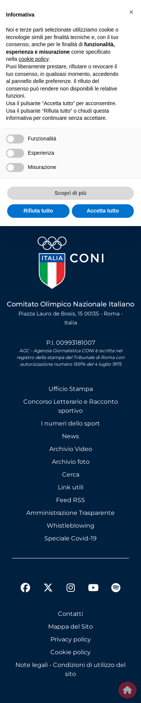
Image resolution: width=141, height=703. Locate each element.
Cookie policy (70, 652)
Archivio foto (70, 461)
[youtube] (93, 588)
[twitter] (48, 581)
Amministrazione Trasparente (70, 512)
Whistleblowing (70, 525)
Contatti (70, 613)
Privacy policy (70, 639)
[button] (131, 12)
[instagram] (70, 588)
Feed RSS (70, 500)
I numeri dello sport (70, 423)
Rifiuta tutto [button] (38, 211)
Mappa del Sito (70, 626)
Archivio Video (70, 449)
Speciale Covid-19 (70, 538)
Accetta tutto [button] (102, 211)
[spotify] (115, 588)
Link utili (70, 487)
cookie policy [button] (33, 59)
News (70, 436)
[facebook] (25, 588)
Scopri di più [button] (70, 193)
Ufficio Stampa (71, 388)
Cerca (70, 474)
